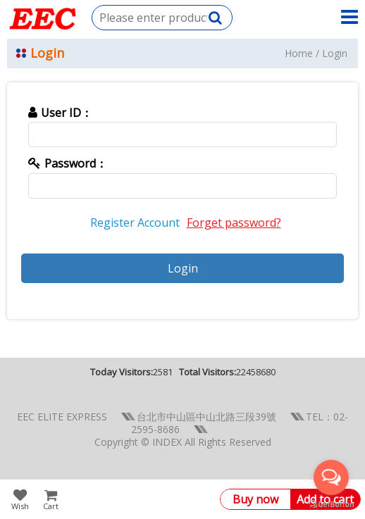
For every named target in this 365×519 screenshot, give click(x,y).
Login (334, 53)
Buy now (255, 499)
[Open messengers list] (331, 477)
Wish (20, 505)
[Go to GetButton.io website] (331, 504)
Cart (50, 505)
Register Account (135, 222)
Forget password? (234, 222)
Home (299, 53)
